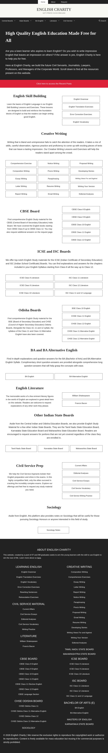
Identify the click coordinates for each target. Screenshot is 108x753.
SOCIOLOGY (28, 728)
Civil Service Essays (81, 481)
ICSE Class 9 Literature (29, 285)
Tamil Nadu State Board (21, 448)
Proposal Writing (86, 163)
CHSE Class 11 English (81, 316)
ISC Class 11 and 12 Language (79, 293)
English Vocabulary (81, 122)
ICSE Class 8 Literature (29, 278)
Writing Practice (28, 629)
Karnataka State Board (53, 448)
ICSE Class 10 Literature (29, 293)
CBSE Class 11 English (81, 232)
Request (64, 2)
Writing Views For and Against (86, 178)
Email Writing (53, 194)
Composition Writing (21, 171)
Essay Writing (21, 179)
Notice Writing (53, 163)
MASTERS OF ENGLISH (79, 719)
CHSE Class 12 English (81, 324)
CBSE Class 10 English (81, 225)
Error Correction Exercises (81, 114)
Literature (55, 21)
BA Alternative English (78, 376)
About (53, 2)
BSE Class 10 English (81, 308)
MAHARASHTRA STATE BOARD (79, 654)
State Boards (26, 21)
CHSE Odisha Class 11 (28, 706)
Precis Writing (53, 171)
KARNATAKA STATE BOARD (79, 724)
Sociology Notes (53, 530)
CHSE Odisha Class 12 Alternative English (28, 721)
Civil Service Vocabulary (81, 488)
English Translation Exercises (81, 107)
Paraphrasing (53, 179)
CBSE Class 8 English (81, 209)
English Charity (54, 9)
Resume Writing (53, 186)
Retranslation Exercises (28, 597)
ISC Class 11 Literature (78, 278)
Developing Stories (86, 171)
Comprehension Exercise (21, 163)
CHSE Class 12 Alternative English (81, 339)
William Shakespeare (81, 396)
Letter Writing (21, 186)
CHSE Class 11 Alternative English (81, 331)
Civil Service (70, 21)
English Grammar (81, 99)
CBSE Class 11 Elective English (28, 684)
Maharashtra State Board (86, 448)
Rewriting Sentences (28, 592)
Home (43, 2)
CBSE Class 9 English (81, 217)
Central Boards (9, 21)
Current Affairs (81, 466)
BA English (41, 21)
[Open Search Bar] (102, 21)
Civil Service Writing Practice (81, 496)
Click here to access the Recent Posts (54, 83)
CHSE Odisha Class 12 (28, 716)
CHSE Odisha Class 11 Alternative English (28, 711)
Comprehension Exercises (79, 577)
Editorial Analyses (86, 194)
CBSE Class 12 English (81, 240)
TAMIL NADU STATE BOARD (79, 649)
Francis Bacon (81, 403)
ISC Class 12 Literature (78, 285)
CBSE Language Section (28, 694)
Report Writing (21, 194)
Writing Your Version (86, 186)
